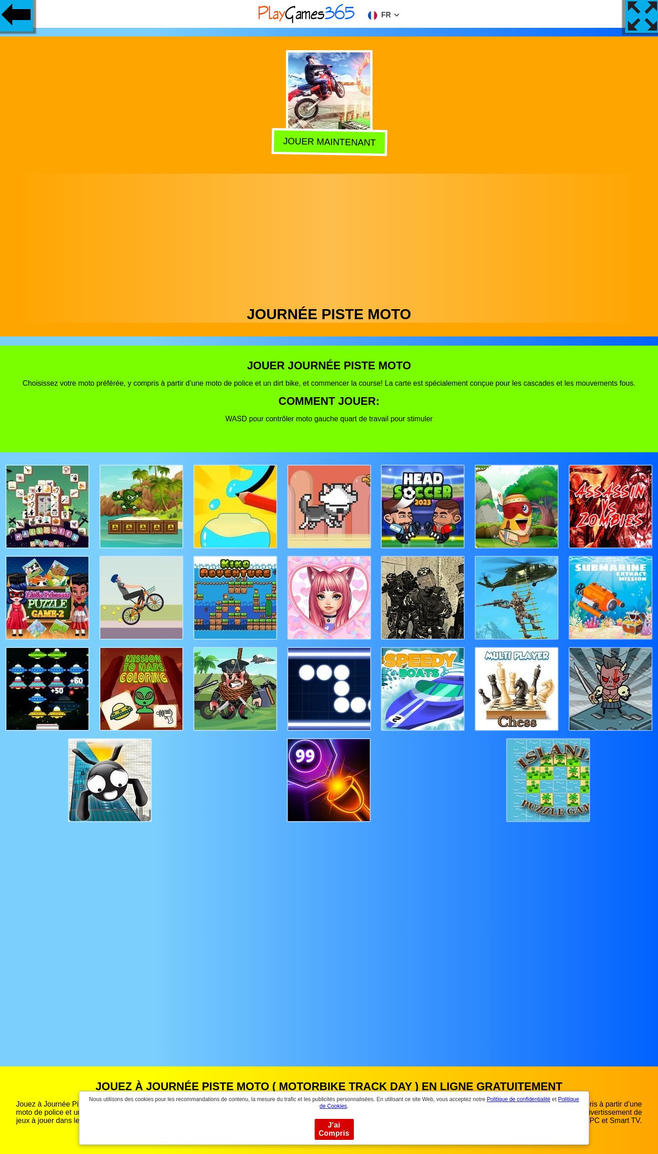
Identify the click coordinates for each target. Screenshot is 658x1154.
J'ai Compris (334, 1129)
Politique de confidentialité (518, 1099)
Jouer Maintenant (327, 142)
